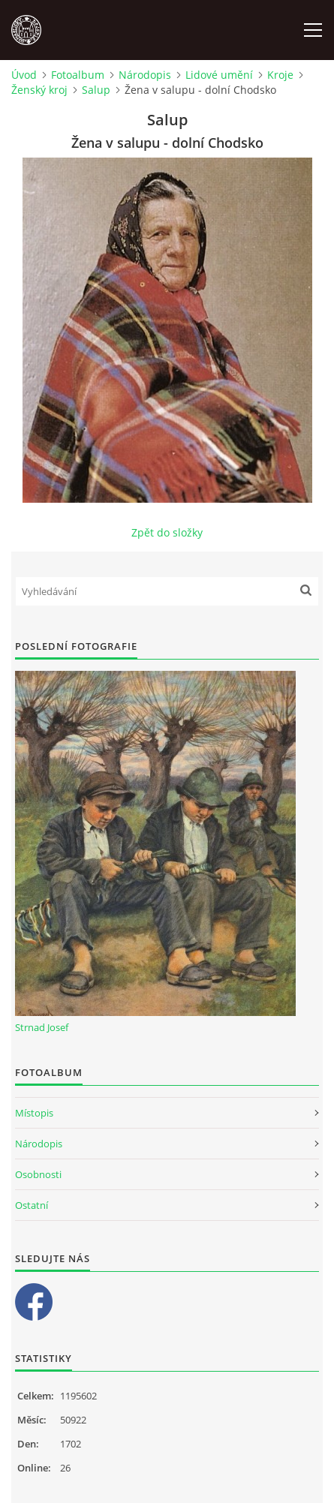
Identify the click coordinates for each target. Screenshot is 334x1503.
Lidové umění (219, 75)
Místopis (34, 1113)
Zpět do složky (167, 532)
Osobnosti (38, 1174)
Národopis (145, 75)
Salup (96, 90)
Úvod (24, 75)
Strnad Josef (41, 1027)
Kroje (280, 75)
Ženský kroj (39, 90)
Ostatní (31, 1205)
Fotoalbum (77, 75)
